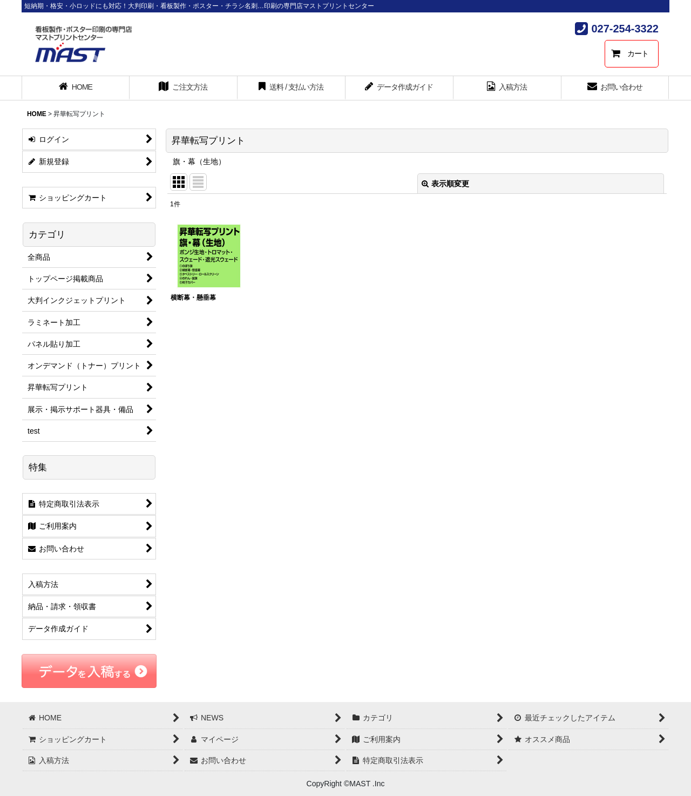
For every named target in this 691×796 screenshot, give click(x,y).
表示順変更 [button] (445, 183)
